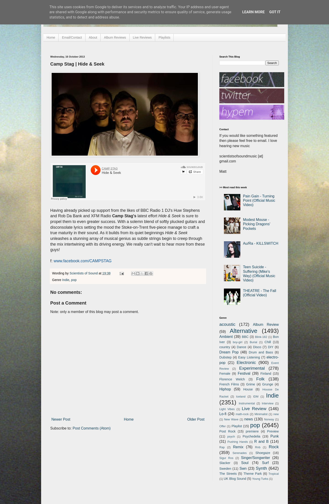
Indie (65, 280)
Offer (222, 426)
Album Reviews (115, 37)
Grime (250, 384)
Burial (253, 342)
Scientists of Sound (84, 273)
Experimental (252, 368)
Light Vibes (227, 409)
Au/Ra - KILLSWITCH (260, 243)
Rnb (257, 447)
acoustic (227, 324)
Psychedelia (251, 436)
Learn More (253, 12)
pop (74, 280)
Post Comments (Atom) (92, 428)
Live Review (254, 408)
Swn (243, 468)
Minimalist (261, 414)
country (224, 347)
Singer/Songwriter (255, 458)
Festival (244, 373)
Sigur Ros (226, 458)
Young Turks (260, 478)
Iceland (240, 396)
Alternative (243, 331)
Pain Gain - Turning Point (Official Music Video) (259, 200)
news (248, 419)
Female (224, 373)
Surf (265, 463)
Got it (274, 12)
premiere (252, 431)
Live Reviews (142, 37)
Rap (222, 447)
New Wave (231, 419)
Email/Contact (72, 37)
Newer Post (60, 419)
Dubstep (225, 357)
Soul (245, 463)
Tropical (273, 473)
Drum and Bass (261, 352)
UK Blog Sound (235, 478)
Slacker (224, 463)
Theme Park (253, 473)
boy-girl (237, 342)
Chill (268, 342)
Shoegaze (262, 453)
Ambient (226, 337)
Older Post (195, 419)
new (276, 414)
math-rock (242, 414)
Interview (267, 403)
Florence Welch (232, 379)
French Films (229, 384)
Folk (260, 379)
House (248, 389)
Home (51, 37)
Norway (269, 419)
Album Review (266, 324)
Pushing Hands (237, 441)
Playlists (164, 37)
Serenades (240, 453)
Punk (275, 436)
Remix (238, 447)
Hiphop (225, 389)
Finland (265, 373)
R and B (261, 441)
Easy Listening (249, 357)
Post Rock (227, 431)
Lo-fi (222, 414)
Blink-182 (261, 337)
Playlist (236, 426)
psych (231, 436)
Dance (241, 347)
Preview (273, 431)
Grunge (267, 384)
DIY (270, 347)
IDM (255, 396)
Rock (274, 446)
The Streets (228, 473)
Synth (261, 468)
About (93, 37)
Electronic (246, 362)
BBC (245, 337)
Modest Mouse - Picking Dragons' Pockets (256, 224)
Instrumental (247, 403)
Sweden (225, 468)
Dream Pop (229, 352)
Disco (257, 347)
